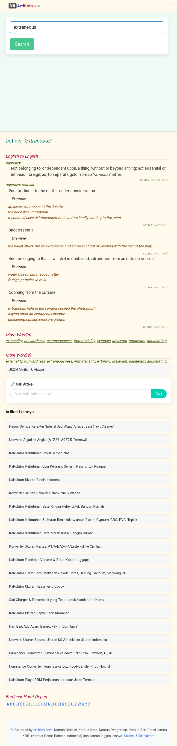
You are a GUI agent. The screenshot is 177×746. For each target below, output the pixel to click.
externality (14, 341)
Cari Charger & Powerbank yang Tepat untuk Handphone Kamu (56, 600)
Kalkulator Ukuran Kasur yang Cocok (36, 586)
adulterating (156, 341)
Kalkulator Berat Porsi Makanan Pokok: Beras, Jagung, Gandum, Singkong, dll (67, 573)
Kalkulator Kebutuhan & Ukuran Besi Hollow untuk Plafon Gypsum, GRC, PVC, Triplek (73, 520)
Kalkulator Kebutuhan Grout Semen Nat (39, 453)
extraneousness (59, 341)
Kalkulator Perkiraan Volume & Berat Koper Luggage (49, 560)
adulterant (137, 341)
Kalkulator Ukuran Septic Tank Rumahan (39, 613)
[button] (171, 6)
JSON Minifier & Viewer (26, 370)
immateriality (84, 341)
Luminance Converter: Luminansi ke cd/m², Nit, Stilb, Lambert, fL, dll (60, 653)
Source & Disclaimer (139, 736)
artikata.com (42, 730)
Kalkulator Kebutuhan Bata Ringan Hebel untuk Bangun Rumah (56, 506)
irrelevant (119, 341)
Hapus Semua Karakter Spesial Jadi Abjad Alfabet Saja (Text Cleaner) (61, 426)
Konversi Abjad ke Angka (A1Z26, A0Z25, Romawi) (48, 440)
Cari (159, 394)
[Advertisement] (87, 92)
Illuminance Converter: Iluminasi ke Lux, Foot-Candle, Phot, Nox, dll (60, 666)
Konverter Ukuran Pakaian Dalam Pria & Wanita (44, 493)
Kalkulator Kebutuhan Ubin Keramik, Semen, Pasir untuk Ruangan (58, 466)
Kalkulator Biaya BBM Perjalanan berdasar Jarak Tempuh (52, 680)
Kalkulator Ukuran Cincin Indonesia (35, 480)
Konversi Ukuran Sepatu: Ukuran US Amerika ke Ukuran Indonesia (58, 640)
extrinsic (103, 341)
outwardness (34, 341)
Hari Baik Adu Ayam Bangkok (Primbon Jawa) (43, 626)
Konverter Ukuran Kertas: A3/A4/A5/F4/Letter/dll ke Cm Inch (56, 546)
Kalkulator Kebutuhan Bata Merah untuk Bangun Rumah (51, 533)
